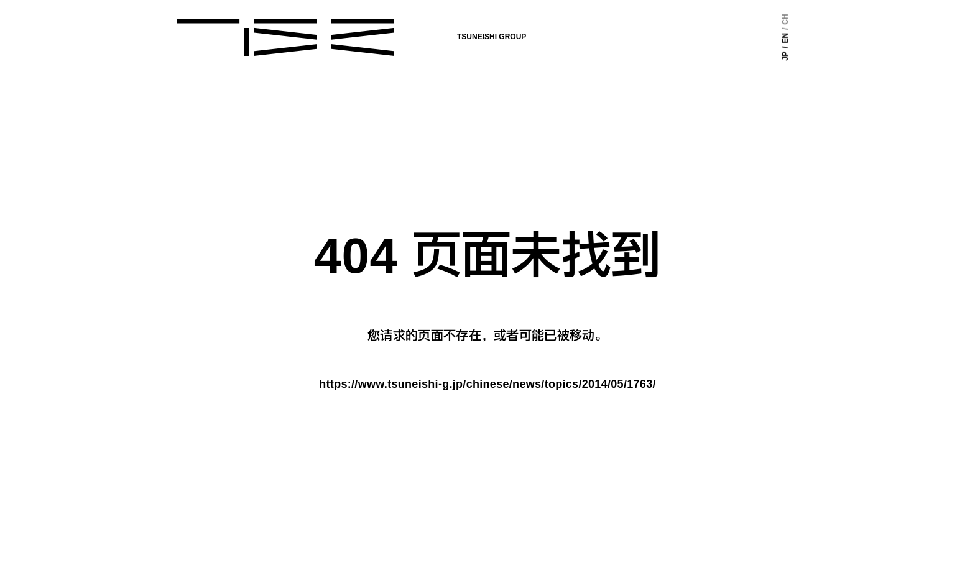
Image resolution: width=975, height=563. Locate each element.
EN (785, 38)
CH (785, 19)
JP (785, 56)
